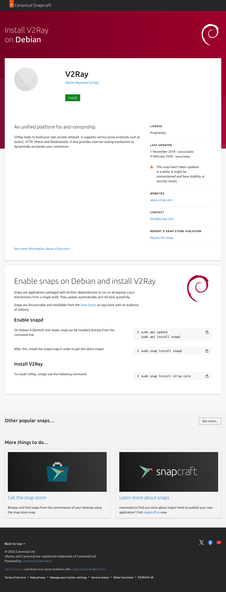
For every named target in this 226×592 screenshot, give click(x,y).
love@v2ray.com (161, 219)
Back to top (15, 543)
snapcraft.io (151, 512)
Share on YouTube (219, 542)
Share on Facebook (210, 542)
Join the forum (14, 569)
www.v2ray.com (161, 200)
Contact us (145, 577)
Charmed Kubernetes (37, 561)
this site (101, 569)
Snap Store (88, 305)
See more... (210, 421)
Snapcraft (86, 569)
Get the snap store (27, 497)
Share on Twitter (201, 542)
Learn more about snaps (144, 497)
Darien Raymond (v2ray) (82, 82)
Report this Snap (161, 237)
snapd (75, 569)
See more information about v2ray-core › (42, 248)
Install (73, 97)
